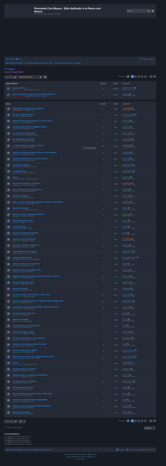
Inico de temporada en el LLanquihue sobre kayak (33, 356)
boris (16, 302)
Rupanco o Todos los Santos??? (26, 245)
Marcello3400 (19, 253)
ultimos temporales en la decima (26, 264)
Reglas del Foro (19, 88)
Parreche (17, 333)
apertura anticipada (21, 319)
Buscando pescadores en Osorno (26, 183)
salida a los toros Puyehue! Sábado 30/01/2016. (32, 406)
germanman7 (128, 381)
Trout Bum (127, 338)
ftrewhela (127, 152)
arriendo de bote (19, 227)
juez (125, 232)
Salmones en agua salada (23, 332)
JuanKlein (18, 191)
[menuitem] (18, 59)
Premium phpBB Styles (87, 457)
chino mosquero (129, 114)
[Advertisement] (83, 37)
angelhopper (19, 173)
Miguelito (127, 288)
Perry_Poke (18, 364)
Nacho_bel (18, 185)
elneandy (17, 401)
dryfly (126, 208)
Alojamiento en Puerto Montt (24, 251)
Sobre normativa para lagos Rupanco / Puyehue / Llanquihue (38, 202)
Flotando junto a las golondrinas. (26, 326)
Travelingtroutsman (21, 259)
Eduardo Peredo (17, 72)
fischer (17, 377)
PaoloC (17, 197)
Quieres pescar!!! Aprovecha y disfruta (29, 214)
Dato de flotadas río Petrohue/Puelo (27, 190)
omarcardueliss (19, 179)
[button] (128, 76)
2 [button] (135, 76)
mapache (127, 368)
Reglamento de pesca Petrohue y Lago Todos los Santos (36, 276)
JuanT (17, 284)
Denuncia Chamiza (20, 288)
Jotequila (127, 362)
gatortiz (17, 247)
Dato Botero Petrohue (21, 412)
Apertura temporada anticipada (25, 233)
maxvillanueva (19, 135)
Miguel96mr (18, 166)
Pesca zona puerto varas (23, 220)
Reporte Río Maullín (21, 208)
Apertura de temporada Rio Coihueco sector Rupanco (35, 152)
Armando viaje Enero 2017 (23, 282)
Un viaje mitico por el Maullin (25, 381)
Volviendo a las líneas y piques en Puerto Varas (32, 121)
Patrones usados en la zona (24, 313)
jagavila (17, 370)
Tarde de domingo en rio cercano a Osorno (30, 159)
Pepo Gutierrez (19, 203)
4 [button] (142, 76)
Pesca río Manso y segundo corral (27, 270)
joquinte (17, 271)
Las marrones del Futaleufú (24, 133)
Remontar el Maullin (21, 196)
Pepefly (126, 94)
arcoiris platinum (20, 171)
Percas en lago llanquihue (23, 115)
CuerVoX (17, 147)
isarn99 (126, 375)
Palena (15, 177)
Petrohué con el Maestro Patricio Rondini (30, 344)
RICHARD (127, 294)
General (43, 96)
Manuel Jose (19, 90)
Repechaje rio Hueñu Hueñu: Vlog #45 (28, 108)
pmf (16, 327)
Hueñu (15, 363)
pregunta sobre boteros (22, 258)
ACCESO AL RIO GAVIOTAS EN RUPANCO (30, 400)
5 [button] (145, 76)
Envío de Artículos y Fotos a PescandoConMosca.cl (34, 94)
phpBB (73, 454)
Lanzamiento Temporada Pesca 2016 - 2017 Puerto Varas (36, 307)
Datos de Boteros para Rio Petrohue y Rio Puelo (32, 394)
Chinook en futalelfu (21, 165)
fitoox (16, 389)
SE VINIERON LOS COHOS (24, 139)
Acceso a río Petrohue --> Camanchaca (29, 338)
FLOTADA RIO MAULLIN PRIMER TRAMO (30, 127)
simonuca (18, 110)
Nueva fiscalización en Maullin (25, 350)
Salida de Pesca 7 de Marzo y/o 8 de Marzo (30, 375)
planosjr (17, 122)
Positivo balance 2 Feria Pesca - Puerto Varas (31, 295)
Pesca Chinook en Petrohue (24, 239)
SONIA (126, 189)
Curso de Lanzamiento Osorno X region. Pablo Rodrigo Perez (38, 301)
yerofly (17, 222)
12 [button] (151, 76)
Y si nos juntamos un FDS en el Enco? (28, 145)
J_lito (16, 116)
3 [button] (138, 76)
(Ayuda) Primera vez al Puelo (24, 369)
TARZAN (17, 128)
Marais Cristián (129, 88)
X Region (9, 68)
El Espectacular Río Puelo (23, 387)
